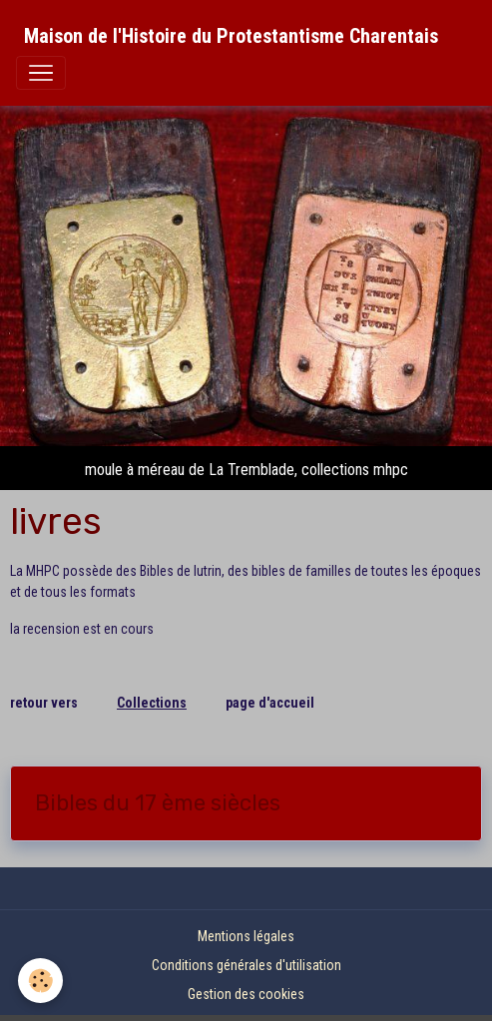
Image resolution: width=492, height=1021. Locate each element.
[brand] (231, 36)
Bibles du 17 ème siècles (157, 803)
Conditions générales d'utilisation (246, 965)
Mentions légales (246, 936)
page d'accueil (270, 703)
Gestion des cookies (246, 994)
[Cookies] (40, 980)
